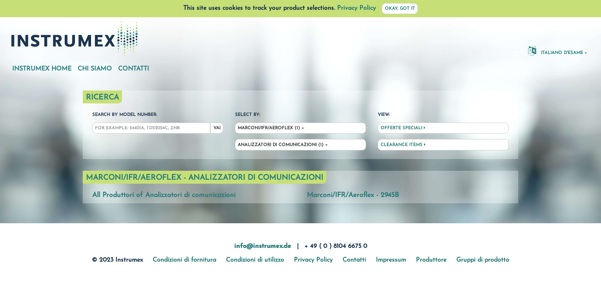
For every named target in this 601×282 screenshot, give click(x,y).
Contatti (133, 69)
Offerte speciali (403, 128)
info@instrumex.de (262, 246)
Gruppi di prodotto (482, 260)
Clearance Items (403, 145)
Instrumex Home (41, 69)
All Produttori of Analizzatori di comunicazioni (163, 195)
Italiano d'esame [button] (555, 50)
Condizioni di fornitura (184, 260)
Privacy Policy (356, 8)
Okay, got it (400, 9)
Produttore (431, 260)
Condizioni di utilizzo (255, 260)
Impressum (391, 260)
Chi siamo (95, 69)
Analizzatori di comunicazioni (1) (281, 145)
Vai (216, 128)
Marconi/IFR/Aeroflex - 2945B (353, 195)
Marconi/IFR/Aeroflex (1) (269, 128)
